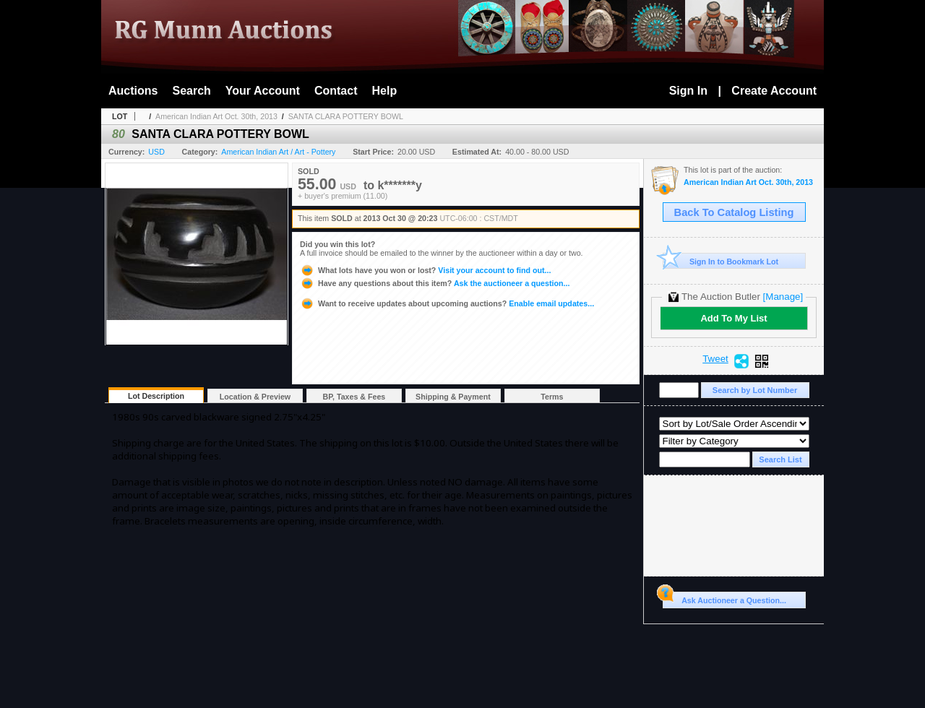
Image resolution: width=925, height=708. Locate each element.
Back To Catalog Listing (734, 212)
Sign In (688, 91)
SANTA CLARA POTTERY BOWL (345, 116)
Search (191, 91)
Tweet (715, 359)
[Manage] (783, 296)
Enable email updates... (447, 303)
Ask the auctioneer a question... (434, 283)
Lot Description (156, 396)
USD (156, 151)
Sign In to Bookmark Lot (721, 261)
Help (384, 91)
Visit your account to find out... (425, 270)
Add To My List (733, 318)
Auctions (133, 91)
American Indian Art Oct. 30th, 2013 (216, 116)
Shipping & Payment (453, 396)
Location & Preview (255, 396)
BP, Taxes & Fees (354, 396)
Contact (336, 91)
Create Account (774, 91)
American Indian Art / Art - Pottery (278, 151)
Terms (552, 396)
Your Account (262, 91)
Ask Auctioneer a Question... (724, 598)
